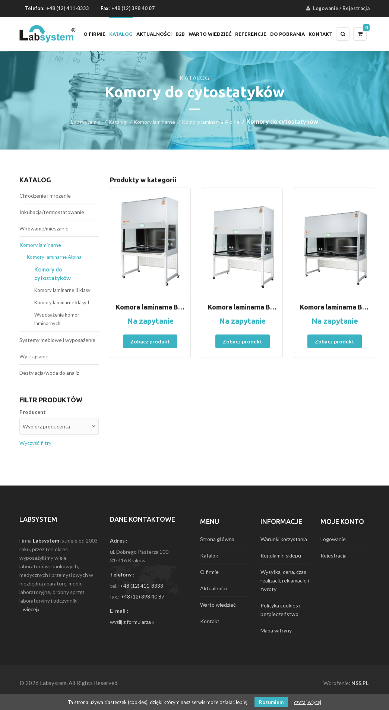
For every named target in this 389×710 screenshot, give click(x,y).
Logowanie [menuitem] (325, 8)
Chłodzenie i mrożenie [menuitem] (45, 195)
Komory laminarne (154, 122)
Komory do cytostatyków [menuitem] (52, 273)
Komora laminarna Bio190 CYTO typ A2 (334, 307)
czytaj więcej (307, 702)
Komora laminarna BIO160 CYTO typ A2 (242, 307)
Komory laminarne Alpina (210, 122)
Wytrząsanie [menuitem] (33, 356)
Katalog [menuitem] (121, 34)
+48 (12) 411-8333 (67, 8)
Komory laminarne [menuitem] (40, 245)
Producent (32, 412)
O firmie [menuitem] (94, 34)
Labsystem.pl (86, 122)
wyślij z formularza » (132, 622)
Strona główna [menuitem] (217, 539)
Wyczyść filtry (35, 443)
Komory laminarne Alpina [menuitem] (54, 257)
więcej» (31, 609)
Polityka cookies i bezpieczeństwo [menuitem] (280, 609)
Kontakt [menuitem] (320, 34)
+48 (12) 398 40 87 (142, 596)
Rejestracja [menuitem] (356, 8)
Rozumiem (271, 702)
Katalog (117, 122)
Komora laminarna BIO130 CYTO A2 (150, 307)
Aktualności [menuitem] (154, 34)
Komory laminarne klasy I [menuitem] (61, 302)
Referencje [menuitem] (250, 34)
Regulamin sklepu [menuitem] (280, 555)
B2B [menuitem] (180, 34)
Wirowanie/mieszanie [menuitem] (44, 228)
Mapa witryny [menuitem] (276, 630)
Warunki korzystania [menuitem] (283, 539)
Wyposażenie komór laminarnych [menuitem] (56, 319)
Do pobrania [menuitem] (287, 34)
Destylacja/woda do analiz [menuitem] (49, 373)
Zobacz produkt (150, 341)
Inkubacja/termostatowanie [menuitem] (51, 212)
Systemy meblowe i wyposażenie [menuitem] (57, 340)
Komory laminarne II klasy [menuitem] (62, 290)
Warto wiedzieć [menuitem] (210, 34)
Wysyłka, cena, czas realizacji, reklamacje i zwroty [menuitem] (284, 580)
